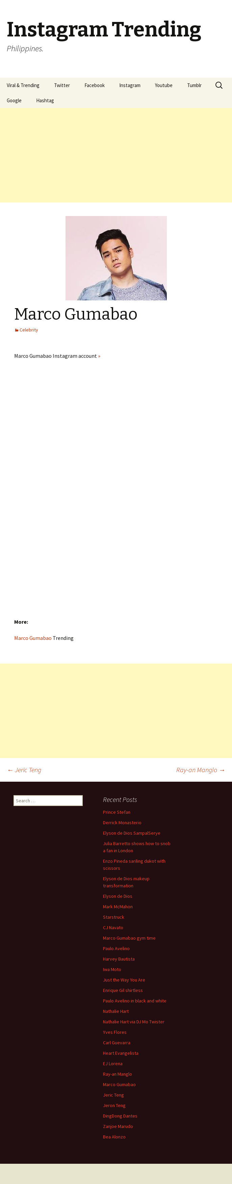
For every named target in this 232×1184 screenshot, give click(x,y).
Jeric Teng (24, 769)
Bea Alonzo (114, 1137)
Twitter (62, 85)
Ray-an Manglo (200, 769)
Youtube (164, 85)
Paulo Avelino (116, 948)
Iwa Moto (112, 969)
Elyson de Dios (117, 896)
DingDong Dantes (120, 1116)
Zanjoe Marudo (118, 1126)
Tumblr (194, 85)
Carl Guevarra (116, 1043)
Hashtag (45, 100)
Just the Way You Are (124, 980)
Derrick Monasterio (122, 822)
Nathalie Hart (116, 1011)
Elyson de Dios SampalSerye (131, 833)
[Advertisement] (116, 155)
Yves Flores (115, 1032)
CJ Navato (113, 927)
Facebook (94, 85)
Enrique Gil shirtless (123, 990)
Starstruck (113, 917)
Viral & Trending (23, 85)
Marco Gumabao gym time (129, 938)
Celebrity (29, 330)
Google (14, 100)
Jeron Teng (114, 1105)
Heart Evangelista (120, 1053)
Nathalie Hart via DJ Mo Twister (133, 1022)
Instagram (129, 85)
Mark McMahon (118, 907)
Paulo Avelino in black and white (134, 1001)
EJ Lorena (113, 1063)
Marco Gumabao (33, 638)
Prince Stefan (116, 812)
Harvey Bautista (119, 959)
